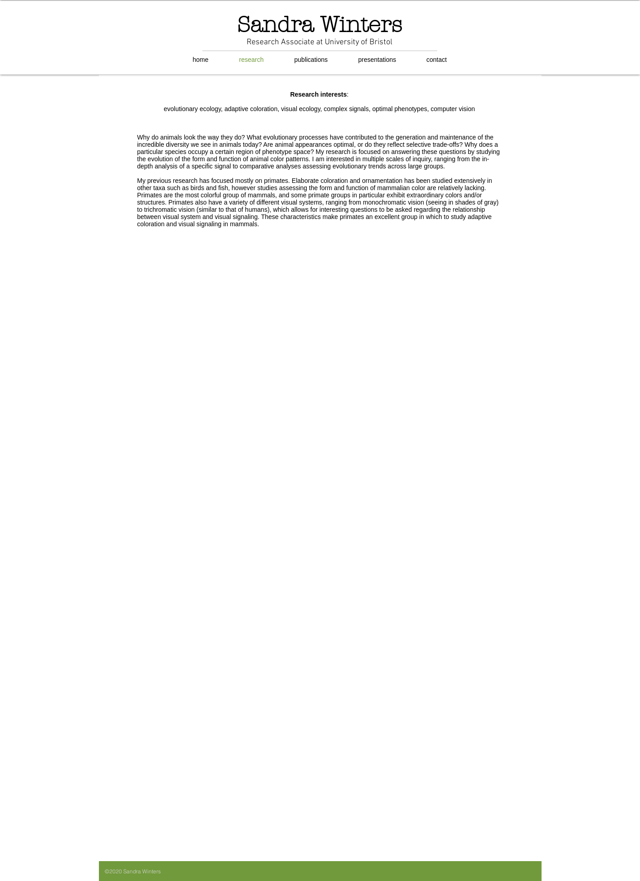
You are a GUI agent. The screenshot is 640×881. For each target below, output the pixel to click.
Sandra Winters (319, 24)
